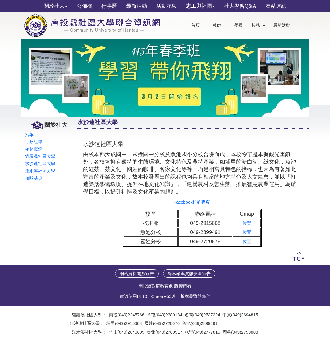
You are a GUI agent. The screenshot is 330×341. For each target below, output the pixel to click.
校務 (256, 25)
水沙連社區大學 (40, 163)
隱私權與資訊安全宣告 (189, 273)
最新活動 (281, 25)
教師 (217, 25)
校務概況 (33, 149)
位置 (247, 223)
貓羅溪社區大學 (40, 156)
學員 (238, 25)
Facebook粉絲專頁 (192, 202)
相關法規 (33, 178)
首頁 (195, 25)
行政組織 (33, 141)
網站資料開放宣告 (137, 273)
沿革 (29, 134)
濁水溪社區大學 (40, 170)
